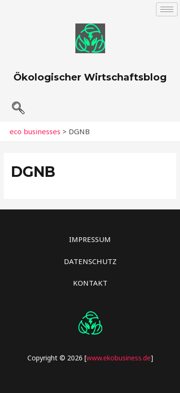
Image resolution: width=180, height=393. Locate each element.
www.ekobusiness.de (118, 357)
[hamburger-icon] (167, 9)
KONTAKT (90, 283)
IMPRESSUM (90, 239)
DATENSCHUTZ (90, 261)
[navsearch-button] (17, 104)
